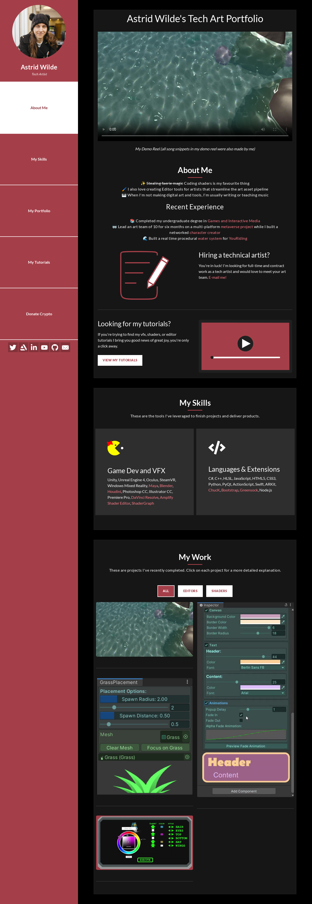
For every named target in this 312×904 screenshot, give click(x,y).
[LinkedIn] (34, 342)
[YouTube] (44, 342)
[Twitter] (13, 342)
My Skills (39, 157)
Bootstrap (229, 490)
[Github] (55, 342)
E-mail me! (217, 277)
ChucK (214, 490)
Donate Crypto (39, 309)
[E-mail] (65, 342)
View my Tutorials (120, 360)
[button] (144, 629)
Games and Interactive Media (234, 220)
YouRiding (238, 238)
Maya (153, 485)
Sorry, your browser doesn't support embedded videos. (195, 86)
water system (210, 238)
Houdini (114, 491)
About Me (39, 107)
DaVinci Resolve (144, 497)
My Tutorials (39, 259)
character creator (205, 232)
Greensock (249, 490)
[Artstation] (23, 342)
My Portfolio (39, 208)
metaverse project (237, 226)
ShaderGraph (143, 503)
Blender (166, 485)
